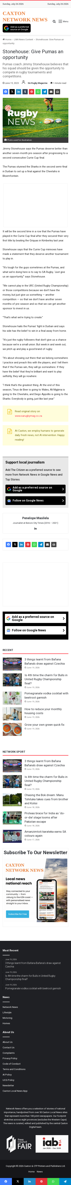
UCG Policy (8, 1080)
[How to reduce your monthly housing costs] (12, 713)
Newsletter (8, 1085)
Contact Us (8, 1047)
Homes (6, 1023)
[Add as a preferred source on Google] (17, 28)
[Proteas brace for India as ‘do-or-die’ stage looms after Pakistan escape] (12, 818)
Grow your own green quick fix (44, 724)
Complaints (9, 1052)
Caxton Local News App (15, 1090)
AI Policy (7, 1074)
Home (7, 39)
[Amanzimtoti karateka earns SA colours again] (12, 836)
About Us (7, 1042)
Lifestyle (7, 1012)
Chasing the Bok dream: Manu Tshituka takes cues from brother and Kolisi (46, 799)
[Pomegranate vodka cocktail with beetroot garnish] (12, 698)
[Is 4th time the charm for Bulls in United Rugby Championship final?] (12, 679)
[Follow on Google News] (35, 500)
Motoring (7, 1017)
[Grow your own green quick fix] (12, 729)
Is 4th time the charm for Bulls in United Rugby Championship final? (46, 679)
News (40, 1171)
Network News (10, 1007)
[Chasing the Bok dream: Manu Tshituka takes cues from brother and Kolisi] (12, 799)
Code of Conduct (12, 1063)
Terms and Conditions (14, 1069)
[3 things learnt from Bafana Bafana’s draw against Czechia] (12, 664)
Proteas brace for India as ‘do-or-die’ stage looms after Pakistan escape (45, 817)
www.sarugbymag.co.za (28, 415)
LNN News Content (23, 39)
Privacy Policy (10, 1058)
